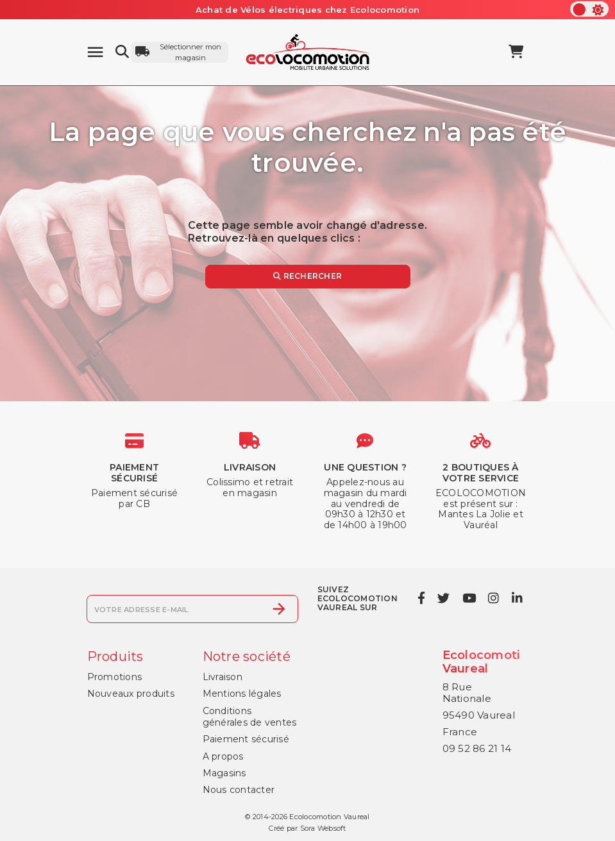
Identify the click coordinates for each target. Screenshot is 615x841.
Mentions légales (242, 693)
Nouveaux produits (130, 693)
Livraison (222, 677)
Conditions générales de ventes (250, 716)
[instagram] (493, 598)
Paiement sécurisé (246, 739)
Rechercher (307, 276)
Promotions (114, 677)
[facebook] (421, 598)
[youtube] (469, 598)
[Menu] (95, 52)
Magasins (224, 773)
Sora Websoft (323, 828)
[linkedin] (516, 598)
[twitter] (444, 598)
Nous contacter (239, 789)
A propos (223, 756)
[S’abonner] (279, 609)
